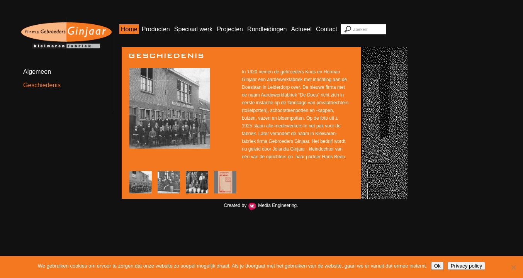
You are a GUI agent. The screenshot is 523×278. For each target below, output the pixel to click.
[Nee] (513, 267)
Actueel (301, 29)
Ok (437, 266)
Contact (326, 29)
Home (129, 29)
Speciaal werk (193, 29)
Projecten (230, 29)
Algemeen (37, 71)
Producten (156, 29)
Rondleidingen (267, 29)
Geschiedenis (42, 85)
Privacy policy (466, 266)
